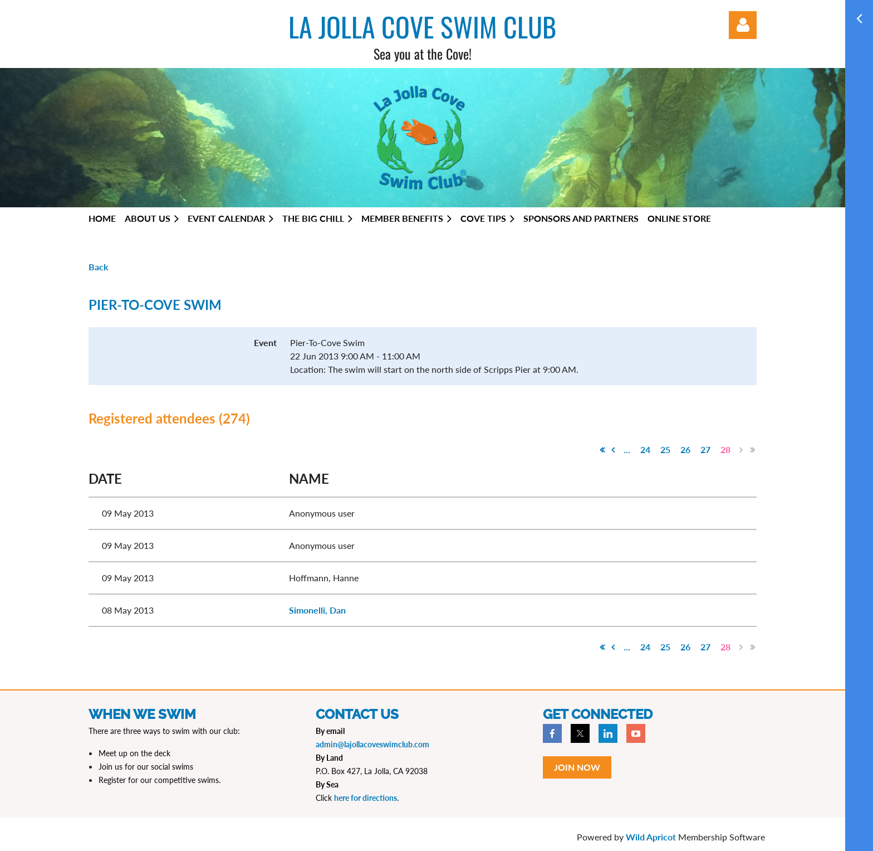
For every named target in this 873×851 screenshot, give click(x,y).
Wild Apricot (651, 836)
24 (645, 449)
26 (685, 449)
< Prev (613, 449)
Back (99, 266)
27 (705, 449)
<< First (601, 449)
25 (665, 449)
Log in (743, 25)
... (626, 449)
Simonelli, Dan (317, 610)
